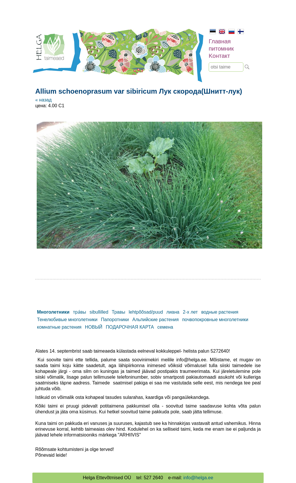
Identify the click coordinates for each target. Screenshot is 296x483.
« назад (43, 99)
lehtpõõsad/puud (146, 312)
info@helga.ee (198, 477)
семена (165, 327)
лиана (173, 312)
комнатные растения (59, 327)
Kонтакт (219, 56)
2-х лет (190, 312)
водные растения (219, 312)
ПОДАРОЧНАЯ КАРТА (130, 327)
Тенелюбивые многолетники (67, 319)
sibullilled (99, 312)
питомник (221, 48)
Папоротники (115, 319)
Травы (118, 312)
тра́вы (79, 312)
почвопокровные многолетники (215, 319)
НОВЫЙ (93, 327)
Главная (220, 41)
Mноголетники (53, 312)
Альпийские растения (155, 319)
